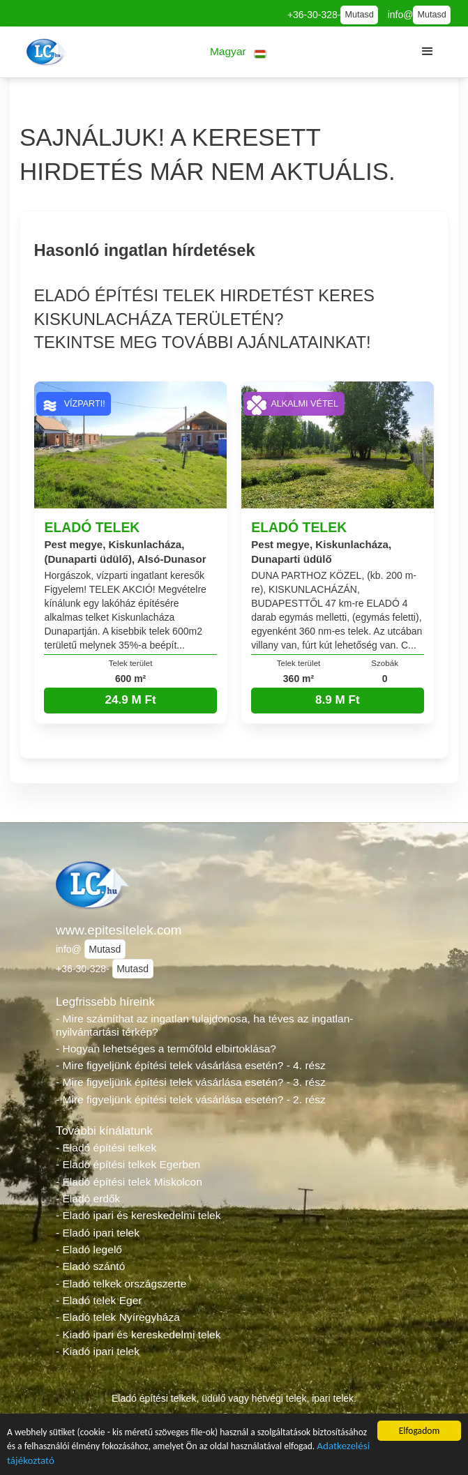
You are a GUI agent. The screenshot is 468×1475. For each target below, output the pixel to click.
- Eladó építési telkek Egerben (128, 1164)
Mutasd (359, 15)
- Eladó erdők (88, 1198)
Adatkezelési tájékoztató (58, 1463)
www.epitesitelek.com (119, 930)
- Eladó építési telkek (106, 1147)
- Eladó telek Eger (99, 1300)
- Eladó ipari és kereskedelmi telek (138, 1215)
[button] (238, 52)
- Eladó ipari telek (97, 1233)
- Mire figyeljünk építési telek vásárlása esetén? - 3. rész (191, 1082)
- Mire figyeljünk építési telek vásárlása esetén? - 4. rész (191, 1065)
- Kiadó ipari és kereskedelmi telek (138, 1334)
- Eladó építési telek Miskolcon (129, 1182)
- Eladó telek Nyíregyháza (118, 1317)
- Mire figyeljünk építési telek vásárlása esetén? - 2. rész (191, 1099)
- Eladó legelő (89, 1249)
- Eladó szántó (90, 1266)
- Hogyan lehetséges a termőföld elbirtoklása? (166, 1048)
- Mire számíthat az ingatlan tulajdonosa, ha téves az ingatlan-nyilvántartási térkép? (204, 1025)
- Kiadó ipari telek (97, 1351)
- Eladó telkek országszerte (121, 1283)
